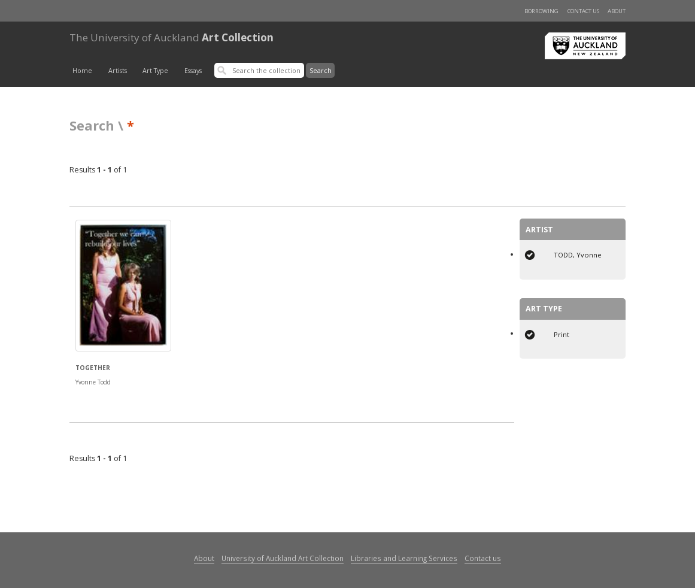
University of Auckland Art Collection (282, 558)
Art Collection (171, 37)
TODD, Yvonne (578, 254)
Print (561, 334)
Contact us (583, 11)
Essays (193, 70)
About (617, 11)
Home (82, 70)
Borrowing (541, 11)
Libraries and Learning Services (404, 558)
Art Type (155, 70)
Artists (117, 70)
